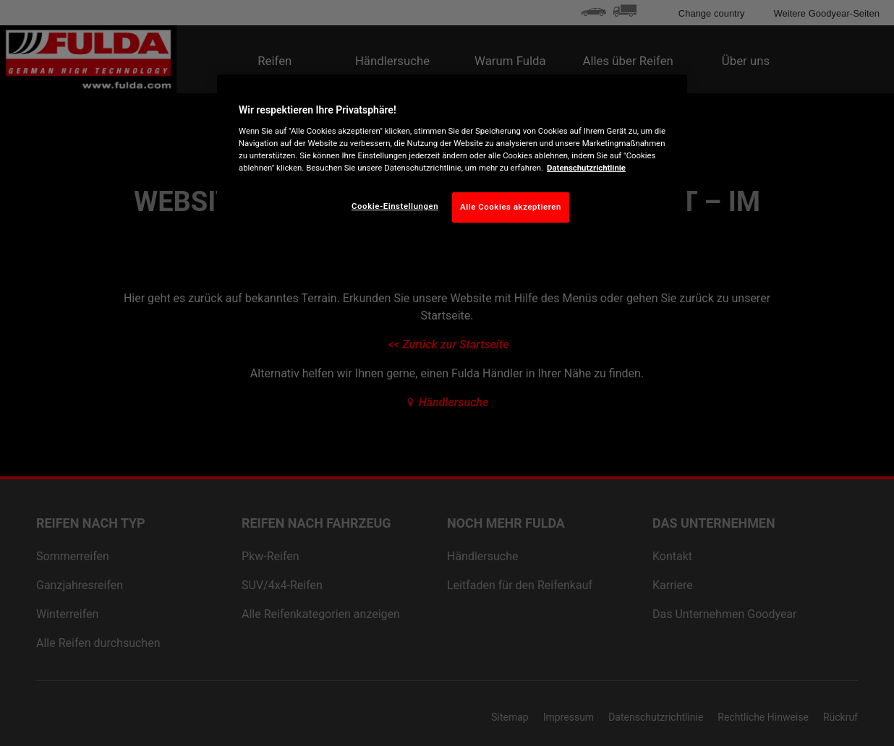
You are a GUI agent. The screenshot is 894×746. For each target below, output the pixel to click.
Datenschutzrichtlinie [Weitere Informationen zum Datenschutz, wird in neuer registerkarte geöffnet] (586, 168)
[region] (452, 159)
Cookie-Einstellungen (395, 206)
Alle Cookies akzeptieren (510, 207)
